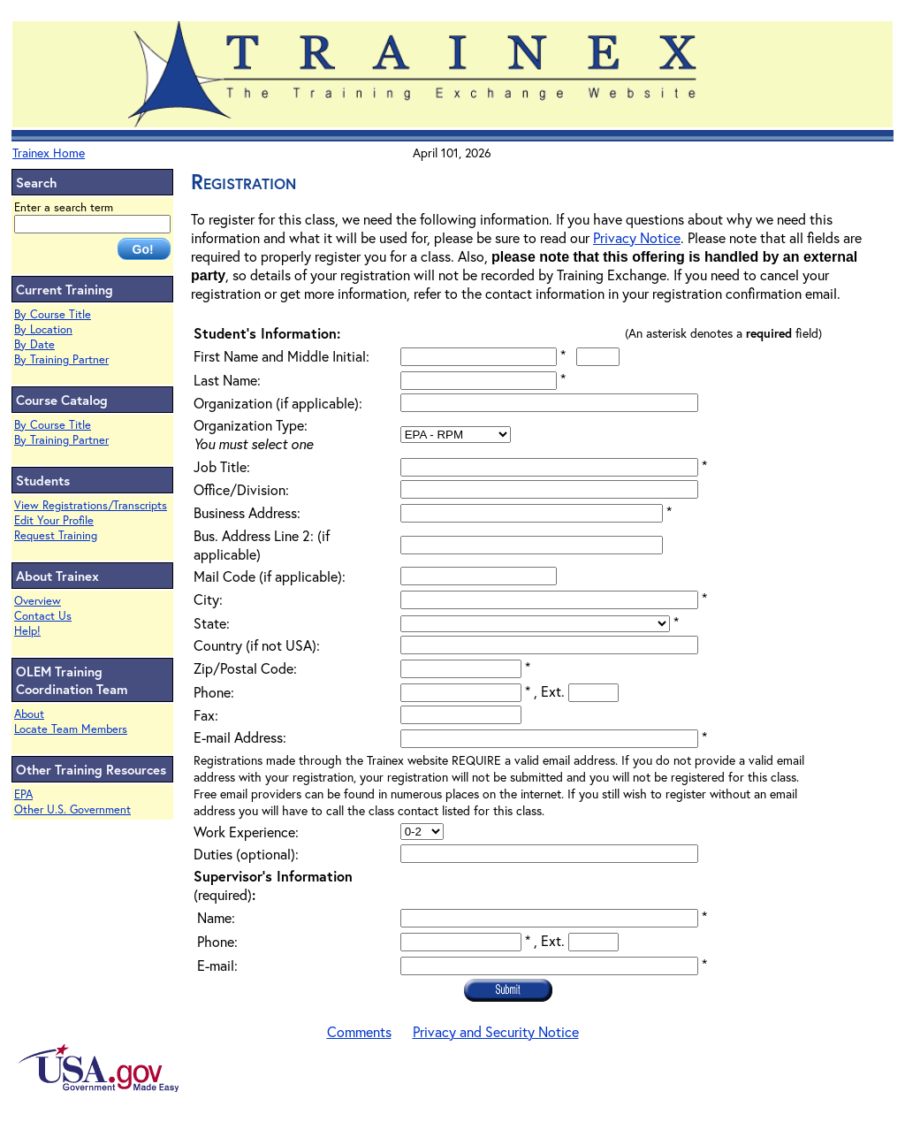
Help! (27, 630)
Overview (37, 600)
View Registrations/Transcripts (90, 505)
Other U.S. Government (72, 809)
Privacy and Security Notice (496, 1031)
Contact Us (43, 615)
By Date (34, 344)
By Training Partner (61, 359)
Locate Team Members (70, 729)
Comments (359, 1031)
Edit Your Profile (54, 520)
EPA (23, 794)
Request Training (55, 535)
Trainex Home (48, 152)
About (29, 713)
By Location (43, 329)
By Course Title (52, 314)
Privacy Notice (637, 237)
